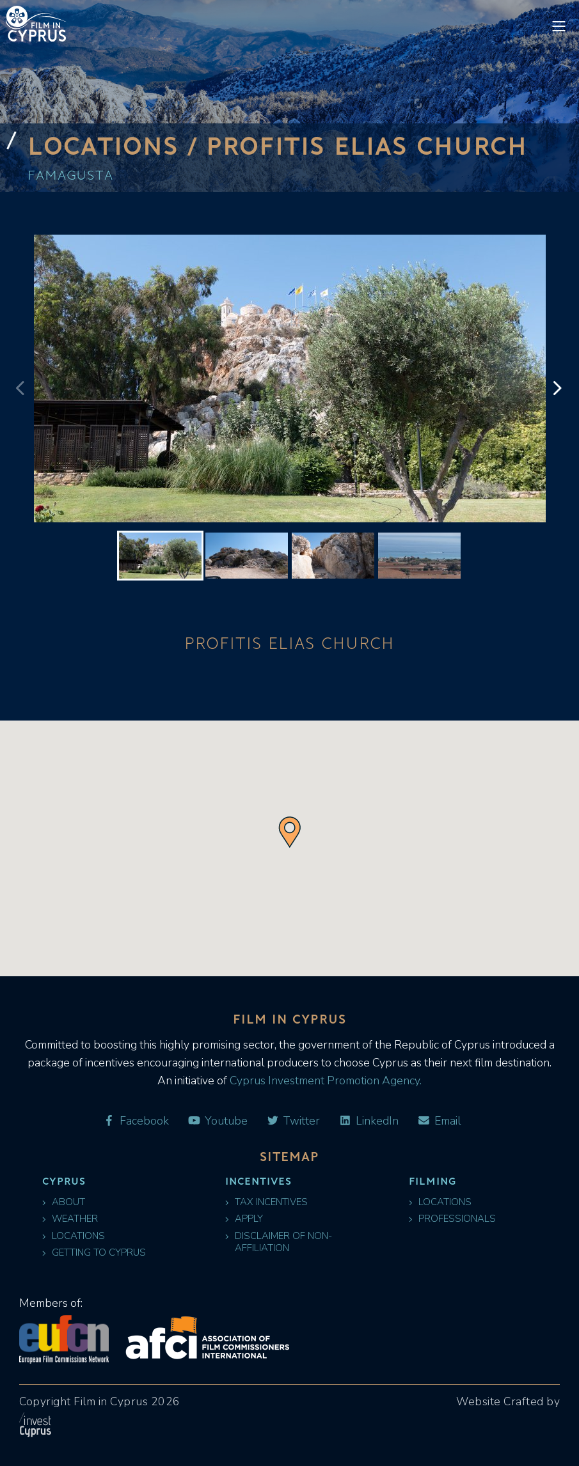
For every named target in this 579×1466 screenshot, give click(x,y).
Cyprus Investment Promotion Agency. (324, 1080)
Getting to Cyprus (94, 1253)
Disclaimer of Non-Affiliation (278, 1242)
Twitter (293, 1121)
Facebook (135, 1121)
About (63, 1202)
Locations (73, 1236)
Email (439, 1121)
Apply (244, 1219)
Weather (70, 1219)
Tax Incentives (266, 1202)
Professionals (452, 1219)
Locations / (117, 145)
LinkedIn (368, 1121)
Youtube (217, 1121)
